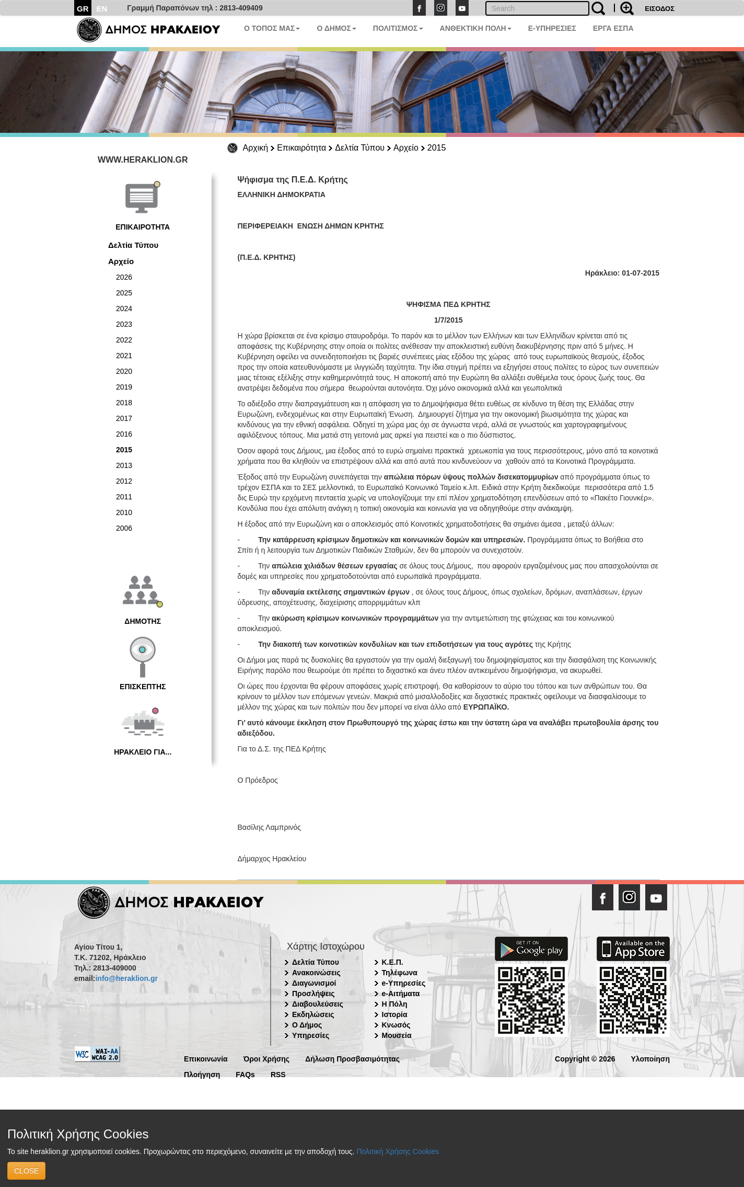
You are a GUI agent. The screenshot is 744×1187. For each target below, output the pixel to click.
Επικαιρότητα (301, 147)
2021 (124, 355)
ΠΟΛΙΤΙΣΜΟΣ (398, 28)
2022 (124, 340)
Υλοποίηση (650, 1058)
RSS (278, 1073)
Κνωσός (396, 1025)
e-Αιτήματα (401, 993)
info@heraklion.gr (126, 978)
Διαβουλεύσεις (317, 1004)
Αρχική (256, 147)
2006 (124, 528)
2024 (124, 308)
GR (83, 8)
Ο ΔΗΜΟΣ (336, 28)
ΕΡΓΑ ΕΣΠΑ (613, 28)
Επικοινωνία (206, 1058)
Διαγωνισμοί (314, 983)
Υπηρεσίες (310, 1035)
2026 (124, 277)
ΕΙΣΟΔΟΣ (660, 9)
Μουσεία (397, 1035)
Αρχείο (406, 147)
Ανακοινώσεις (316, 972)
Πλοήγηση (202, 1073)
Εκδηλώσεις (313, 1014)
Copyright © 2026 (585, 1058)
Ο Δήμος (307, 1025)
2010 (124, 512)
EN (102, 8)
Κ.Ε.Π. (392, 962)
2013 (124, 465)
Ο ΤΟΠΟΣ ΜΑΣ (272, 28)
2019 (124, 387)
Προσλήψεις (313, 993)
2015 (436, 147)
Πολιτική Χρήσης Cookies (397, 1151)
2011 (124, 497)
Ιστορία (395, 1014)
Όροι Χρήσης (266, 1058)
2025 (124, 293)
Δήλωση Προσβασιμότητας (352, 1058)
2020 (124, 371)
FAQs (245, 1073)
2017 (124, 418)
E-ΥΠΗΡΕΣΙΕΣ (552, 28)
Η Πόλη (395, 1004)
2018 (124, 402)
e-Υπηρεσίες (404, 983)
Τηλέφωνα (399, 972)
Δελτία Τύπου (360, 147)
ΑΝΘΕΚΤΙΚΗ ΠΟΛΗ (476, 28)
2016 (124, 434)
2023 (124, 324)
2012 (124, 481)
